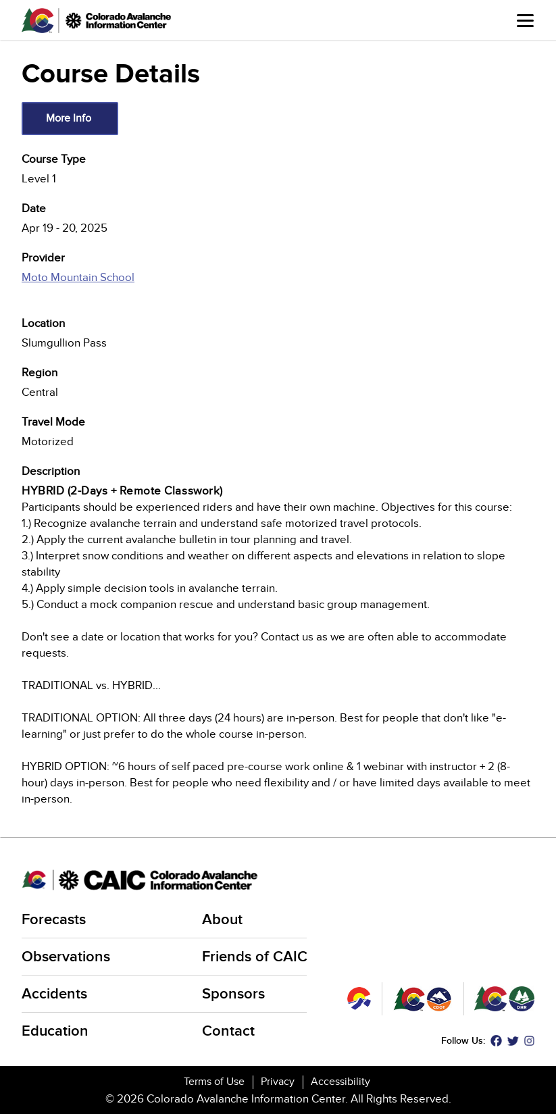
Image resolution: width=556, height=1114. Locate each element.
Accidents (54, 994)
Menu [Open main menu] (525, 21)
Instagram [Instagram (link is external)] (529, 1041)
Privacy (278, 1081)
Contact (228, 1031)
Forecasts (54, 920)
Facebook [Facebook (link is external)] (496, 1041)
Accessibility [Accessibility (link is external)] (341, 1081)
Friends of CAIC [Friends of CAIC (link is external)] (255, 957)
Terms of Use (214, 1081)
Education (55, 1031)
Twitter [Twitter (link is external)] (513, 1041)
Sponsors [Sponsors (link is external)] (234, 994)
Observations (66, 957)
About (222, 920)
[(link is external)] (278, 285)
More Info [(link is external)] (69, 118)
